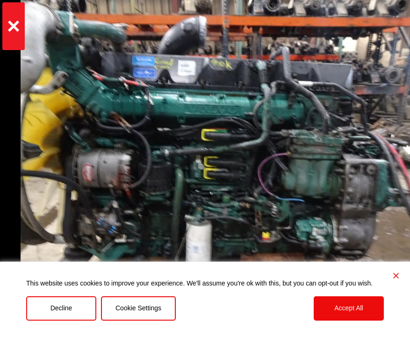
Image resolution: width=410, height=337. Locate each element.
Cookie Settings (138, 308)
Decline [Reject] (61, 308)
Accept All (348, 308)
